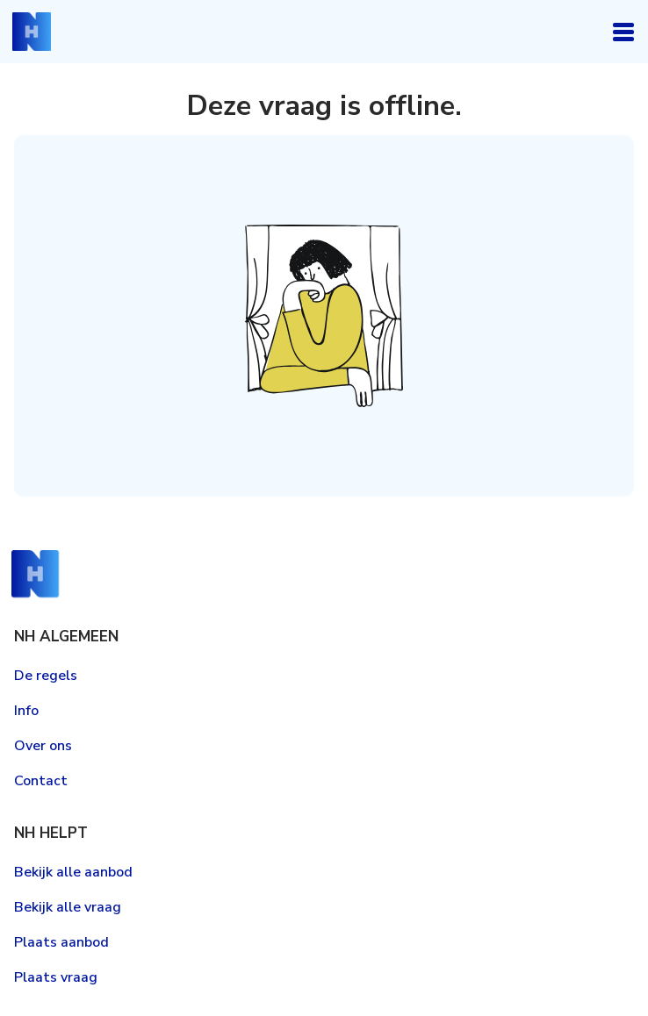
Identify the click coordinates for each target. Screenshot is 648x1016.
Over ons (43, 745)
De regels (45, 675)
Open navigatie (623, 31)
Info (26, 710)
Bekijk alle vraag (67, 907)
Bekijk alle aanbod (73, 872)
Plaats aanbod (61, 942)
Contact (41, 781)
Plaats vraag (55, 977)
